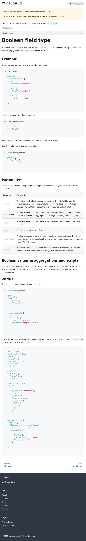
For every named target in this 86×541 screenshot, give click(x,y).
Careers (5, 498)
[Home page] (4, 23)
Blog (4, 502)
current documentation (39, 16)
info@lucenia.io (8, 482)
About (4, 495)
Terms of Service (9, 525)
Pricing (5, 509)
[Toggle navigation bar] (3, 3)
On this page (8, 33)
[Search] (76, 3)
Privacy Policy (7, 522)
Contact (5, 505)
